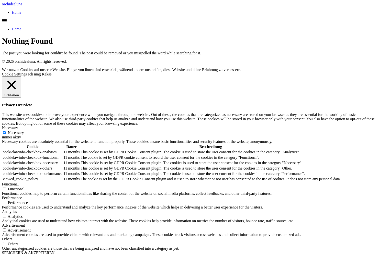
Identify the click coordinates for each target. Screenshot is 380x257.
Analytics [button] (9, 211)
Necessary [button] (10, 128)
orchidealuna (12, 4)
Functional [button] (10, 184)
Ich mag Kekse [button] (40, 74)
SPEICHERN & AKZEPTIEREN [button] (28, 253)
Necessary (16, 133)
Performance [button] (12, 198)
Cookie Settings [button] (14, 74)
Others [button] (7, 239)
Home (16, 12)
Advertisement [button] (13, 225)
